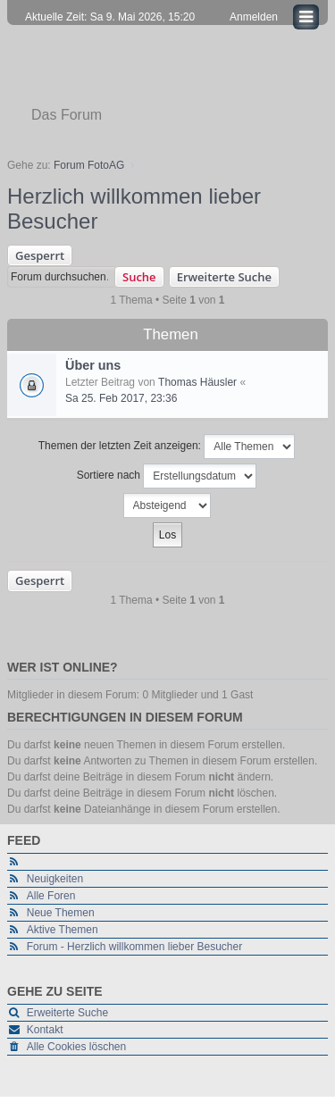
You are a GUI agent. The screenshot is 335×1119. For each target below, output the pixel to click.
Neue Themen (61, 912)
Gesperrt (39, 255)
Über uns (93, 365)
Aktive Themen (62, 929)
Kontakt (45, 1029)
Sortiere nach (167, 476)
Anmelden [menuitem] (254, 17)
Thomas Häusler (197, 382)
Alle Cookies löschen (76, 1046)
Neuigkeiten (55, 879)
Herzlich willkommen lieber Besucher (134, 208)
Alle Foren (51, 895)
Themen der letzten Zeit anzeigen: (166, 446)
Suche (139, 277)
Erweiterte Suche (224, 277)
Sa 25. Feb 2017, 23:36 (121, 398)
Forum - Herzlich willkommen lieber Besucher (134, 946)
